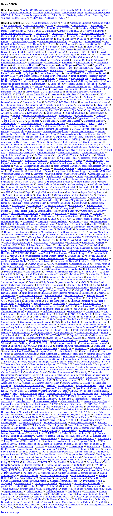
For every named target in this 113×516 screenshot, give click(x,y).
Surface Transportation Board (36, 15)
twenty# (59, 478)
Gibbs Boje (65, 483)
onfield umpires (29, 293)
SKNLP (23, 367)
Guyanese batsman (84, 115)
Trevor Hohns (95, 478)
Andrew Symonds (70, 383)
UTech (4, 346)
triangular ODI (45, 346)
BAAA (100, 216)
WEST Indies (68, 28)
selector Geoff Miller (70, 401)
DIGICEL (81, 38)
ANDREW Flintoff (46, 152)
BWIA (84, 412)
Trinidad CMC (95, 36)
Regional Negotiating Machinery (40, 398)
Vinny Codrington (22, 406)
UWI (75, 412)
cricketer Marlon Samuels (87, 443)
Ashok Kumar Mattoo (33, 142)
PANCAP (105, 327)
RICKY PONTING (92, 303)
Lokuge (15, 343)
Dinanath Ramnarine (34, 25)
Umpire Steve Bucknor (96, 139)
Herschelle (36, 499)
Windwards (88, 97)
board (24, 10)
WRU (91, 123)
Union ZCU (78, 60)
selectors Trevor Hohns (61, 68)
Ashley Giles (105, 269)
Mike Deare (9, 121)
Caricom (101, 115)
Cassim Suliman (11, 396)
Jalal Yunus (6, 195)
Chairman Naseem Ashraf (16, 234)
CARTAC (101, 293)
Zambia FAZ (95, 197)
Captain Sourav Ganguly (75, 184)
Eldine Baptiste (8, 73)
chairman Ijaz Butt (35, 126)
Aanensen (24, 38)
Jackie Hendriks (79, 25)
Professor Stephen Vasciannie (98, 504)
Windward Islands (94, 160)
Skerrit (83, 449)
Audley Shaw (56, 192)
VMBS (22, 451)
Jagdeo (79, 279)
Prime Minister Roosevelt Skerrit (36, 245)
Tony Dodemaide (28, 298)
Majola (4, 144)
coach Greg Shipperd (73, 409)
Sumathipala (52, 277)
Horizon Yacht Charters (65, 189)
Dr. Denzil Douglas (67, 54)
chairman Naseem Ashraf (45, 401)
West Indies (72, 33)
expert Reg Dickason (66, 136)
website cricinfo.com (70, 457)
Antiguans (26, 383)
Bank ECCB (88, 242)
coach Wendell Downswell (43, 324)
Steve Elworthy (43, 195)
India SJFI (67, 488)
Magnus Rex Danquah (11, 404)
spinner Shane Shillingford (53, 250)
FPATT (55, 404)
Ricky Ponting (32, 248)
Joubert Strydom (96, 113)
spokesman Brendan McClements (60, 441)
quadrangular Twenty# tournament (26, 388)
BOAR (87, 10)
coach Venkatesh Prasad (30, 295)
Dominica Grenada (29, 475)
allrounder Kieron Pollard (13, 340)
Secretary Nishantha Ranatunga (33, 361)
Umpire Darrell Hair (47, 211)
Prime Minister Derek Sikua (54, 475)
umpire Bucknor (53, 118)
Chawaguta (29, 308)
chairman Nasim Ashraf (22, 285)
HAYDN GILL (8, 76)
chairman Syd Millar (37, 218)
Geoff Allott (72, 242)
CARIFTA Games (77, 123)
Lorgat (101, 123)
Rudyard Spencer (101, 436)
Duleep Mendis (25, 118)
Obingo (49, 287)
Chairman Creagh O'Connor (53, 391)
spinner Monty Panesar (65, 502)
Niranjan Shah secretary (22, 436)
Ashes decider (40, 226)
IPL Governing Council (88, 361)
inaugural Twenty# (64, 332)
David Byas (95, 287)
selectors (55, 94)
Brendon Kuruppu (80, 417)
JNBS (106, 406)
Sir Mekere (85, 502)
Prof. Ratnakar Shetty (55, 179)
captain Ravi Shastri (13, 491)
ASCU (32, 335)
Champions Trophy (43, 332)
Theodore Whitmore (52, 248)
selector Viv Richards (55, 123)
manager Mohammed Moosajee (65, 481)
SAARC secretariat (21, 332)
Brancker (69, 38)
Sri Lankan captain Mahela (87, 483)
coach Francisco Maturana (66, 166)
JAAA (77, 496)
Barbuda (60, 314)
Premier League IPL (80, 253)
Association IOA (97, 173)
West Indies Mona (12, 398)
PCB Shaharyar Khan (65, 150)
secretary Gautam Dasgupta (58, 465)
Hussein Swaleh (25, 457)
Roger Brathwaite (12, 25)
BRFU (103, 338)
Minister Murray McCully (21, 152)
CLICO (60, 287)
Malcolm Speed (8, 49)
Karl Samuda (24, 303)
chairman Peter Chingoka (30, 44)
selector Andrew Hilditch (36, 147)
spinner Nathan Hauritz (53, 454)
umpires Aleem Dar (10, 142)
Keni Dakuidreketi (18, 224)
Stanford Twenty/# (56, 52)
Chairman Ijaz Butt (32, 102)
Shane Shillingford (37, 340)
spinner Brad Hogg (13, 279)
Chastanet (87, 383)
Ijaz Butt (69, 176)
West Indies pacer (41, 139)
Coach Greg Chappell (70, 121)
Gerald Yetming (8, 298)
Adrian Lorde (61, 197)
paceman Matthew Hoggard (59, 388)
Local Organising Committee (65, 89)
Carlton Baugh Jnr (69, 211)
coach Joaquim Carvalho (77, 436)
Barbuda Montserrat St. (56, 301)
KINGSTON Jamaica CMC (34, 68)
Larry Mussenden (12, 441)
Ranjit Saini (80, 224)
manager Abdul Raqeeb (100, 232)
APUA (7, 192)
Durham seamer (100, 335)
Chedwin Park (48, 240)
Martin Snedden (22, 57)
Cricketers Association (11, 248)
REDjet (96, 187)
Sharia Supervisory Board (79, 15)
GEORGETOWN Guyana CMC (16, 128)
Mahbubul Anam (61, 139)
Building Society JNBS (46, 348)
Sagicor (105, 377)
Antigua (55, 99)
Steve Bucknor (69, 94)
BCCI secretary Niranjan (39, 97)
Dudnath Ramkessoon (42, 38)
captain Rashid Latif (82, 467)
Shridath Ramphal (32, 465)
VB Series (69, 306)
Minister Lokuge (84, 163)
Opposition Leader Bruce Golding (93, 118)
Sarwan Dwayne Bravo (36, 160)
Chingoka (55, 83)
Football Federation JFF (93, 33)
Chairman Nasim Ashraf (12, 218)
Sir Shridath (69, 187)
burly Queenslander (56, 377)
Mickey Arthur (22, 200)
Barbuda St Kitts (94, 205)
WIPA (50, 25)
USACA (76, 128)
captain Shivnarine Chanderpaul (16, 155)
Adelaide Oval (30, 473)
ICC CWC (28, 89)
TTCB (102, 28)
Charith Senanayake (92, 142)
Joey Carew (66, 49)
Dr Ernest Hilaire (87, 73)
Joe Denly (9, 507)
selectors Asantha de (35, 338)
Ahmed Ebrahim (89, 351)
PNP (101, 385)
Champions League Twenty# (73, 134)
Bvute (4, 110)
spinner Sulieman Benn (85, 181)
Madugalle (6, 189)
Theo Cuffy (77, 308)
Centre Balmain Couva (78, 425)
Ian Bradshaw (31, 454)
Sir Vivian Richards (99, 38)
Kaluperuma (25, 496)
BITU (21, 121)
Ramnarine (67, 62)
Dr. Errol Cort (103, 229)
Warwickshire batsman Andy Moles (83, 147)
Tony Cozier (83, 65)
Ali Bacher (63, 433)
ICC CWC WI (58, 57)
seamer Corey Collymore (13, 327)
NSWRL (42, 428)
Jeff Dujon (77, 139)
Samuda (79, 488)
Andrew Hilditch (12, 89)
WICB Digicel (50, 18)
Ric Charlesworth (91, 486)
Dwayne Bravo (65, 279)
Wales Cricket (86, 155)
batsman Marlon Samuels (44, 232)
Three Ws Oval (8, 295)
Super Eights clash (95, 295)
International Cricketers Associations (73, 346)
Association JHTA (9, 383)
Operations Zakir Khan (50, 306)
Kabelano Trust (65, 385)
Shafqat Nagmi (39, 234)
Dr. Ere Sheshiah (71, 322)
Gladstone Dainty (12, 147)
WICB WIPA (36, 18)
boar (41, 10)
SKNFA (16, 115)
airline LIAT (17, 52)
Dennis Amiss (10, 420)
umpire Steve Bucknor (76, 91)
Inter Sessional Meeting (88, 306)
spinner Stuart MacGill (93, 428)
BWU (57, 322)
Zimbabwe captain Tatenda (50, 436)
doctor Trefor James (43, 229)
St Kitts (27, 229)
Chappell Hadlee (61, 330)
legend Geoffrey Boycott (92, 192)
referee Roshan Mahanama (65, 293)
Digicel (102, 73)
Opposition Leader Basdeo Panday (65, 269)
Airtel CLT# (95, 224)
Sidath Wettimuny (42, 502)
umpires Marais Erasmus (87, 218)
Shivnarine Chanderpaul (82, 131)
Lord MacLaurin (33, 271)
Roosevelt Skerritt (32, 441)
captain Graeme (21, 181)
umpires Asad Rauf (21, 226)
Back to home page (10, 512)
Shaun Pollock (18, 346)
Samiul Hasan (93, 446)
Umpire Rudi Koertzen (91, 396)
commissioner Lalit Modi (13, 208)
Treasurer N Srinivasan (15, 364)
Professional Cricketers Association (80, 83)
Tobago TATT (7, 470)
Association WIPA (87, 28)
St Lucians (90, 269)
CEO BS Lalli (33, 266)
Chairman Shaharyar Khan (83, 301)
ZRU (32, 428)
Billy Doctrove (8, 504)
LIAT (100, 94)
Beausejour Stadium (10, 430)
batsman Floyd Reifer (64, 168)
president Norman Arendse (30, 176)
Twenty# (20, 97)
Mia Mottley (57, 147)
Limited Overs (80, 203)
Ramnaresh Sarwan (57, 126)
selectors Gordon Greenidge (46, 200)
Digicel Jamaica (21, 232)
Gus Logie (50, 31)
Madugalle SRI (82, 290)
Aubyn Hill (6, 483)
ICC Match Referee (20, 139)
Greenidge (43, 221)
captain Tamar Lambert (86, 49)
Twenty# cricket (35, 263)
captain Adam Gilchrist (61, 451)
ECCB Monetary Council (91, 324)
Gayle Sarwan (26, 380)
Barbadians (62, 263)
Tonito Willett (89, 457)
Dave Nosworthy (49, 438)
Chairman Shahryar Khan (47, 383)
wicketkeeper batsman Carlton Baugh (28, 203)
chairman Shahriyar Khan (24, 41)
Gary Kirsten (10, 459)
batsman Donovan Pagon (78, 86)
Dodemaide (54, 409)
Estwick (105, 189)
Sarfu (3, 258)
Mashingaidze (103, 454)
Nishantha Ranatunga (60, 203)
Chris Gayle (85, 54)
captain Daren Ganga (87, 44)
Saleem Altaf (93, 409)
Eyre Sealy (75, 221)
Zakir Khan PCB (35, 491)
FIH (15, 393)
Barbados (84, 213)
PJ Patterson (33, 121)
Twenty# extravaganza (72, 277)
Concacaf (50, 279)
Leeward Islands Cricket (48, 184)
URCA (31, 346)
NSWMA (66, 338)
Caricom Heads (41, 57)
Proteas (73, 213)
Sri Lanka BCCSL (84, 68)
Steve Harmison (30, 462)
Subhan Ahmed (49, 216)
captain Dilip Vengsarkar (16, 369)
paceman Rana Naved (11, 454)
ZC (17, 274)
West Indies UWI (38, 60)
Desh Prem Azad (41, 412)
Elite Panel (47, 314)
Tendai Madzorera (29, 438)
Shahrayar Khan (8, 367)
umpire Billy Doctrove (73, 404)
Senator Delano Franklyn (21, 99)
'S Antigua (76, 41)
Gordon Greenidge (84, 229)
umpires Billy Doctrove (12, 126)
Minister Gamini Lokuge (58, 181)
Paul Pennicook (23, 502)
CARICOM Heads (35, 52)
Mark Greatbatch (102, 54)
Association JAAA (80, 263)
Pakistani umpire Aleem (90, 430)
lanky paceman (54, 113)
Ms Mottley (24, 412)
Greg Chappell (61, 171)
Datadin (46, 168)
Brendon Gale (60, 406)
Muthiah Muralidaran (98, 330)
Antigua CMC (47, 54)
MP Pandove (29, 150)
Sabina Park (7, 97)
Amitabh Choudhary (67, 473)
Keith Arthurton (87, 94)
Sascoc (69, 361)
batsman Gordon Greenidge (14, 324)
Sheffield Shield (64, 229)
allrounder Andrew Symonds (42, 364)
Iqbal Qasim (79, 330)
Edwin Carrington (102, 86)
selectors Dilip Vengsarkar (37, 166)
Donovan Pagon (75, 256)
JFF (64, 99)
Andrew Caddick (23, 483)
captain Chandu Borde (69, 319)
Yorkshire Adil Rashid (14, 277)
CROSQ (78, 465)
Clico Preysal (63, 467)
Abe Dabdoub (76, 406)
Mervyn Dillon (17, 256)
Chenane (52, 420)
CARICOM (50, 102)
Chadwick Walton (33, 301)
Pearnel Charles (42, 406)
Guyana (5, 306)
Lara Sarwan (20, 60)
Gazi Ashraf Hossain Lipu (93, 380)
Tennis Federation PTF (40, 197)
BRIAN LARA (66, 240)
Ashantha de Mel (93, 41)
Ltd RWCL (9, 361)
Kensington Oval (35, 113)
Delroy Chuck (28, 343)
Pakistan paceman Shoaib (65, 343)
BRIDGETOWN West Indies (15, 81)
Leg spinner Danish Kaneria (80, 454)
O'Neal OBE (100, 502)
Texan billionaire (79, 76)
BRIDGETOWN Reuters (24, 306)
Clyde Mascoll (32, 168)
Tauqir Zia (65, 438)
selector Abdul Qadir (40, 189)
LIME (94, 340)
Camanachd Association (48, 356)
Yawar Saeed (57, 242)
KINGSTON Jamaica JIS (82, 422)
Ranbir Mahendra (53, 295)
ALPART (103, 261)
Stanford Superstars (48, 49)
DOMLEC (9, 457)
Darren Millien (8, 28)
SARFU (106, 277)
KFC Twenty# (104, 438)
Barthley (18, 192)
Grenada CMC (23, 401)
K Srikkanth (28, 221)
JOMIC (50, 263)
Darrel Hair (6, 168)
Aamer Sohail (96, 134)
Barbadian (100, 234)
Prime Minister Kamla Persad (58, 507)
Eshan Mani (47, 375)
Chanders (32, 391)
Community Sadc (65, 494)
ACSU (21, 171)
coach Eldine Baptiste (31, 123)
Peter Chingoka (66, 65)
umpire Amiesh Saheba (49, 308)
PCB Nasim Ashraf (68, 102)
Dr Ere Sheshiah (58, 462)
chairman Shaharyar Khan (99, 353)
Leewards (38, 173)
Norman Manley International (32, 319)
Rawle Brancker (66, 44)
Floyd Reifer (38, 81)
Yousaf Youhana (26, 449)
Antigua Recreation (71, 470)
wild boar (5, 18)
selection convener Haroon (93, 343)
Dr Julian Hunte (51, 28)
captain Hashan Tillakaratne (39, 136)
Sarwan (38, 86)
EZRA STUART (47, 335)
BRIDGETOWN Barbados (51, 258)
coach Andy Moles (75, 70)
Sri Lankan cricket (27, 504)
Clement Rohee (8, 422)
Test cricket (74, 303)
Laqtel (4, 160)
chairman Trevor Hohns (36, 94)
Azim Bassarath (19, 54)
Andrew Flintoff (36, 433)
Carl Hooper (7, 269)
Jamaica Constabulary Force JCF (43, 110)
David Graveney (92, 99)
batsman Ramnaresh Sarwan (94, 102)
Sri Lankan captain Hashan (63, 340)
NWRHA (99, 465)
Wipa (11, 176)
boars (47, 10)
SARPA (26, 240)
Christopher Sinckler (94, 121)
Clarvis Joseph (32, 91)
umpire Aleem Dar (56, 446)
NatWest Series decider (22, 184)
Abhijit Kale (57, 361)
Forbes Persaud (50, 46)
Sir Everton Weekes (10, 240)
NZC (38, 28)
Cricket (16, 229)
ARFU (34, 470)
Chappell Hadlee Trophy (39, 171)
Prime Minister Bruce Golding (53, 41)
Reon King (58, 285)
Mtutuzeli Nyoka (30, 417)
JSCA (39, 279)
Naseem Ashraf (93, 311)
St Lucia (51, 81)
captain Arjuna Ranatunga (78, 248)
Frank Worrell (64, 224)
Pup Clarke (106, 393)
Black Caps (18, 113)
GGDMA (83, 340)
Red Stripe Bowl (32, 46)
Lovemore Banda (76, 245)
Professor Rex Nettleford (59, 393)
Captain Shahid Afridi (11, 372)
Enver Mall (51, 237)
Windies (5, 115)
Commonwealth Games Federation (70, 261)
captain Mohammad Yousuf (61, 459)
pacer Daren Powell (68, 81)
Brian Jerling (43, 285)
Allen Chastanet (95, 70)
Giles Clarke (15, 301)
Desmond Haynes (50, 417)
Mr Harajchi (18, 131)
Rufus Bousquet (39, 83)
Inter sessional (85, 234)
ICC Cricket (61, 213)
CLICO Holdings (65, 105)
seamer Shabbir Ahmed (97, 176)
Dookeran (33, 282)
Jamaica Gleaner (59, 221)
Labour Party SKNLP (68, 351)
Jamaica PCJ (87, 195)
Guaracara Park (21, 414)
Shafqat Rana (45, 478)
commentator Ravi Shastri (16, 351)
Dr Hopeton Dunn (24, 195)
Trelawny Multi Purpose (61, 163)
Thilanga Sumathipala (74, 113)
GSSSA (43, 504)
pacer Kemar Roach (67, 282)
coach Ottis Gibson (74, 295)
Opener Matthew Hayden (66, 195)
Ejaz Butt (63, 78)
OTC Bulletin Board (10, 15)
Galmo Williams (79, 433)
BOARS (78, 10)
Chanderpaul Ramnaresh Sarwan (35, 322)
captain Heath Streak (86, 385)
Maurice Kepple (33, 179)
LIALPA (50, 144)
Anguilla (16, 465)
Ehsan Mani (42, 89)
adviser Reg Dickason (99, 274)
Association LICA (99, 258)
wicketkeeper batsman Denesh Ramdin (45, 256)
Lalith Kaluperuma (96, 60)
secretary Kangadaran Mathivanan (39, 115)
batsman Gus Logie (66, 375)
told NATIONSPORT (78, 258)
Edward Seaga (49, 121)
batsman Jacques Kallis (72, 353)
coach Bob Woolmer (77, 287)
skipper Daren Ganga (21, 86)
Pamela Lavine (26, 377)
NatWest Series (76, 446)
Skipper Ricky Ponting (30, 422)
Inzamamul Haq (25, 446)
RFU (83, 232)
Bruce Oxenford (82, 208)
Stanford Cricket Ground (34, 70)
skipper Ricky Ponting (55, 205)
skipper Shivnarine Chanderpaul (16, 348)
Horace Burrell (17, 110)
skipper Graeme (8, 380)
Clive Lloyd (16, 78)
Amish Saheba (69, 430)
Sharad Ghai (94, 245)
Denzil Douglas (40, 316)
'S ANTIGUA (65, 218)
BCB (25, 134)
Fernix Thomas (41, 242)
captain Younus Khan (99, 369)
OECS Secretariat (92, 319)
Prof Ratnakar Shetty (84, 499)
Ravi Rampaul (61, 253)
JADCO (42, 486)
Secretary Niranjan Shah (95, 401)
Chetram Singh (8, 36)
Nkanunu (97, 213)
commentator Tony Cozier (86, 226)
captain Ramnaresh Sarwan (33, 163)
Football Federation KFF (13, 263)
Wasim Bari (89, 491)
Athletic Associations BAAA (96, 470)
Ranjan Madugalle (79, 78)
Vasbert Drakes (17, 391)
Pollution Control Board (20, 12)
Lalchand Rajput (39, 369)
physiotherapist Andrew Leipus (29, 385)
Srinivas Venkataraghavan (55, 131)
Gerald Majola (35, 62)
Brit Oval (64, 486)
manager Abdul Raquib (35, 481)
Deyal (28, 192)
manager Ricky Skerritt (12, 31)
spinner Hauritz (16, 187)
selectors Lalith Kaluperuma (47, 496)
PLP (36, 240)
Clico (66, 308)
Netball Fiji (93, 144)
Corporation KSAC (78, 52)
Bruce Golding (94, 46)
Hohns (7, 232)
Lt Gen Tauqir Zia (18, 499)
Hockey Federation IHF (23, 211)
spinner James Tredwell (34, 409)
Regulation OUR (41, 303)
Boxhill (76, 486)
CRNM (11, 171)
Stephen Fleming (9, 123)
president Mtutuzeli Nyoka (13, 261)
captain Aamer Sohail (46, 457)
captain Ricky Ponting (11, 338)
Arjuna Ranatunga (47, 298)
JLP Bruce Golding (54, 86)
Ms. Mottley (103, 240)
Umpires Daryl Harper (14, 330)
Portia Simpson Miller (93, 128)
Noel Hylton (102, 451)
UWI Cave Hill (36, 277)
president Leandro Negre (42, 367)
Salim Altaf (16, 160)
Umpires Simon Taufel (39, 330)
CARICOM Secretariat (96, 237)
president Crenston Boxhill (62, 234)
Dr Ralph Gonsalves (52, 91)
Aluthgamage (16, 179)
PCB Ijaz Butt (56, 70)
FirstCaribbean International (24, 250)
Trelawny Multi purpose (37, 404)
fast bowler (84, 187)
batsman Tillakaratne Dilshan (58, 443)
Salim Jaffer (41, 158)
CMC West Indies (52, 187)
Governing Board (101, 15)
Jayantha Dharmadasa (93, 89)
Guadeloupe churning (75, 173)
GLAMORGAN (104, 171)
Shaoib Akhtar (101, 250)
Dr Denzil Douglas (13, 271)
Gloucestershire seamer (91, 420)
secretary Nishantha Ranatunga (18, 356)
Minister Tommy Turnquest (93, 266)
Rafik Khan (88, 216)
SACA (83, 282)
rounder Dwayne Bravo (71, 298)
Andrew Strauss (8, 237)
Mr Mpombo (90, 338)
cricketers (60, 245)
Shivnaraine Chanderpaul (13, 282)
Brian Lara (15, 46)
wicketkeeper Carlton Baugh (70, 144)
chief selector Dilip (85, 240)
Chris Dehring (67, 46)
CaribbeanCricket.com (79, 57)
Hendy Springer (26, 73)
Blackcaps (92, 459)
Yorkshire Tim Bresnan (54, 311)
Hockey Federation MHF (23, 359)
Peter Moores (65, 115)
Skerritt (72, 316)
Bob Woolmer (93, 406)
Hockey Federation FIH (92, 81)
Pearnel (100, 242)
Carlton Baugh (76, 205)
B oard (62, 10)
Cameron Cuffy (103, 68)
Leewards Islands (67, 107)
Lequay (4, 41)
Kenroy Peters (36, 237)
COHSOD (34, 451)
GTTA (67, 496)
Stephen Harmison (49, 353)
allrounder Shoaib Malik (78, 285)
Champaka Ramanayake (31, 287)
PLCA (53, 319)
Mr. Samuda (105, 457)
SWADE (5, 393)
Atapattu (86, 414)
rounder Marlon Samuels (13, 62)
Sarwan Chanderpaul (11, 481)
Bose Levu (23, 470)
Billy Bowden (47, 282)
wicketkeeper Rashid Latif (32, 459)
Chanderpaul (87, 211)
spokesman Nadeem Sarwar (95, 166)
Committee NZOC (21, 425)
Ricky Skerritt (39, 36)
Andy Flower (33, 131)
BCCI (93, 52)
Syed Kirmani (82, 388)
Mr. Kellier (44, 343)
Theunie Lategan (103, 314)
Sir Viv (79, 176)
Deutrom (15, 478)
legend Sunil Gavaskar (89, 150)
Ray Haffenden (86, 136)
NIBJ (73, 420)
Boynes (86, 359)
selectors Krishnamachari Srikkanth (61, 271)
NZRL (23, 237)
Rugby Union (29, 258)
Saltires (15, 409)
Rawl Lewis (72, 192)
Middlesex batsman (55, 491)
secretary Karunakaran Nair (17, 242)
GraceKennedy (75, 311)
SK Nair (106, 361)
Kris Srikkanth (48, 473)
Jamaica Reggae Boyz (82, 171)
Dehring (5, 131)
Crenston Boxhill (42, 253)
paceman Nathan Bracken (82, 126)
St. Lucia (21, 335)
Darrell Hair (28, 396)
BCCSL (34, 54)
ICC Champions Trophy (12, 105)
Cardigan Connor (85, 105)
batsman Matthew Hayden (66, 414)
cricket (79, 160)
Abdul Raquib (75, 377)
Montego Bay (92, 277)
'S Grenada (95, 449)
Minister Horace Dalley (89, 356)
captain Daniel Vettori (66, 155)
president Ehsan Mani (11, 486)
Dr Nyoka (50, 44)
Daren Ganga (44, 208)
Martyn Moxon (26, 107)
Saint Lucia (65, 499)
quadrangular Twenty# (28, 375)
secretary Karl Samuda (12, 136)
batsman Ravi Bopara (84, 438)
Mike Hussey (50, 499)
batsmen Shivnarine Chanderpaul (37, 467)
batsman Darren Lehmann (13, 433)
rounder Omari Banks (35, 372)
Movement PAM (44, 380)
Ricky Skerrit (86, 316)
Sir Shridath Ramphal (29, 76)
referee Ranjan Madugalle (67, 97)
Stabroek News (31, 430)
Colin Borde (22, 269)
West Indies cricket (101, 23)
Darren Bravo (10, 438)
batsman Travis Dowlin (46, 483)
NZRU (81, 459)
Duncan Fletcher (54, 173)
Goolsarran (6, 200)
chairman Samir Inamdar (89, 168)
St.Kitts (40, 377)
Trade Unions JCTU (75, 274)
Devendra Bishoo (61, 412)
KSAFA (63, 420)
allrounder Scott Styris (80, 250)
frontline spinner (9, 216)
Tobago (53, 486)
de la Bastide (29, 478)
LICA (53, 218)
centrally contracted (41, 414)
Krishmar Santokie (101, 417)
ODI (44, 451)
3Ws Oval (69, 118)
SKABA (71, 314)
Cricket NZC (62, 25)
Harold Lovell (7, 253)
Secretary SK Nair (94, 256)
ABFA (39, 118)
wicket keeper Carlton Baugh (94, 391)
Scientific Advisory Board (97, 12)
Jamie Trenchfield (49, 470)
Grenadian (30, 486)
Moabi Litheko (99, 78)
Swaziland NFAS (9, 245)
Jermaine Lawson (71, 359)
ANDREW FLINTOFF (65, 396)
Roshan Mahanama (76, 369)
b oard (70, 10)
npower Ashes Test (89, 441)
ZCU (59, 38)
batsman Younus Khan (71, 237)
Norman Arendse (67, 324)
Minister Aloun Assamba (61, 372)
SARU (18, 168)
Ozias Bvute (17, 144)
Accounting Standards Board (46, 12)
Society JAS (87, 293)
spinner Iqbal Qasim (29, 314)
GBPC (108, 396)
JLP (86, 221)
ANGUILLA (33, 311)
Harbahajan (66, 348)
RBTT (24, 197)
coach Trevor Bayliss (89, 375)
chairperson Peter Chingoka (40, 105)
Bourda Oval (10, 316)
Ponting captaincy (50, 430)
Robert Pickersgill (84, 62)
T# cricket (24, 316)
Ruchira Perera (94, 462)
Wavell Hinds (34, 205)
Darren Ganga (52, 62)
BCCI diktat (37, 181)
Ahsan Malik (92, 377)
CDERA (106, 144)
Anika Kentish (76, 462)
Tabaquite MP (44, 396)
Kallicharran (75, 99)
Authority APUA (34, 144)
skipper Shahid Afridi (61, 290)
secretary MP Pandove (87, 332)
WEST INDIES (34, 31)
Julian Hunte (97, 25)
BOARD (33, 10)
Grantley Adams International (42, 327)
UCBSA (18, 91)
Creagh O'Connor (92, 110)
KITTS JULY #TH (90, 271)
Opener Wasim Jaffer (83, 364)
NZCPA (5, 332)
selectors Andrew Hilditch (24, 65)
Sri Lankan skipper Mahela (81, 179)
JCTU (14, 68)
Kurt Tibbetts (20, 428)
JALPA (77, 338)
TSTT (18, 94)
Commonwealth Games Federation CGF (79, 327)
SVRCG (40, 446)
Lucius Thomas (78, 197)
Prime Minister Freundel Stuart (40, 78)
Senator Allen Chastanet (25, 353)
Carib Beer (24, 36)
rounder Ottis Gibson (60, 226)
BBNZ (50, 494)
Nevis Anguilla (51, 488)
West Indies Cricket (79, 23)
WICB (62, 18)
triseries (47, 266)
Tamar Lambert (8, 107)
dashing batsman (89, 473)
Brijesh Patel (70, 449)
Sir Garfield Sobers (89, 189)
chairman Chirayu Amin (55, 422)
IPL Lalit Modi (16, 266)
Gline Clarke (59, 303)
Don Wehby (81, 372)
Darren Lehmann (12, 473)
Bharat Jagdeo (8, 319)
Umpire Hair (40, 192)
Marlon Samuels (12, 70)
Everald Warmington (76, 478)
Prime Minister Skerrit (29, 443)
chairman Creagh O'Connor (17, 173)
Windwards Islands (68, 158)
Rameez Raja (74, 504)
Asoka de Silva (8, 496)
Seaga (96, 285)
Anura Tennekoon (66, 367)
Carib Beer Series (57, 36)
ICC (81, 107)
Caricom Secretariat (46, 107)
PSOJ (3, 179)
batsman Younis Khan (30, 488)
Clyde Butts (102, 105)
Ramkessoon (42, 99)
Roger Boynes (8, 118)
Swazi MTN (81, 348)
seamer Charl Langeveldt (32, 393)
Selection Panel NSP (96, 107)
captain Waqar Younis (52, 274)
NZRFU (5, 409)
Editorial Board (19, 18)
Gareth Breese (57, 369)
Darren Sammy (38, 269)
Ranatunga (46, 213)
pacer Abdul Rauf (30, 274)
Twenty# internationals (66, 380)
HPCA (73, 391)
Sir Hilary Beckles (68, 232)
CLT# (92, 261)
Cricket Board (58, 15)
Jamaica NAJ (92, 279)
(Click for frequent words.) (44, 23)
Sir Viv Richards (27, 49)
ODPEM (15, 462)
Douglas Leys (74, 491)
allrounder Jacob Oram (93, 152)
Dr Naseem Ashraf (43, 155)
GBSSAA (45, 293)
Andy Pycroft (85, 314)
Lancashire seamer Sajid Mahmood (51, 128)
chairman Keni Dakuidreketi (24, 213)
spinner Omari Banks (40, 261)
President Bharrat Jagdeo (49, 73)
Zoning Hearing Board (72, 12)
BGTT (44, 462)
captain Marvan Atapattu (86, 393)
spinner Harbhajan (83, 451)
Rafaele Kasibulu (94, 488)
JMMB (51, 433)
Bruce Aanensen (77, 36)
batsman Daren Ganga (48, 359)
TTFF (53, 158)
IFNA (31, 208)
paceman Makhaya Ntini (49, 449)
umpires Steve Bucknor (66, 266)
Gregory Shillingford (93, 31)
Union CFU (70, 73)
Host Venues (69, 356)
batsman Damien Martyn (28, 507)
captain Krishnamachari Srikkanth (94, 367)
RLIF (80, 46)
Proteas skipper (58, 316)
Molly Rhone (21, 189)
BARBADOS (24, 253)
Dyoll (109, 488)
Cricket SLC (57, 33)
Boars (54, 10)
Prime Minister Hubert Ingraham (48, 425)
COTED (29, 279)
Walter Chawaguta (62, 208)
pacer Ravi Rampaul (37, 290)
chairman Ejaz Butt (72, 110)
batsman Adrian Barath (101, 348)
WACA (98, 467)
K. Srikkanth (65, 398)
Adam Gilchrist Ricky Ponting (64, 428)
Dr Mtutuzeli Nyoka (92, 481)
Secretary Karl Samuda (61, 160)
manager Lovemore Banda (43, 134)
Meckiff (51, 385)
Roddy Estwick (53, 176)
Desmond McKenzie (69, 216)
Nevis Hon (16, 308)
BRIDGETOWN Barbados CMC (16, 33)
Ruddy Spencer (101, 346)
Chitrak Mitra (102, 316)
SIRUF (65, 417)
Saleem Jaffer (18, 205)
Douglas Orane (28, 420)
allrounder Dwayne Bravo (55, 76)
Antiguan (100, 364)
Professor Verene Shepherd (93, 158)
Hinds (88, 465)
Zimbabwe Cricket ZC (68, 31)
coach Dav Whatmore (33, 494)
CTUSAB (64, 364)
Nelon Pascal (53, 142)
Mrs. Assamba (33, 187)
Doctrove (91, 308)
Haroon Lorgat (57, 504)
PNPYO (8, 57)
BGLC (42, 420)
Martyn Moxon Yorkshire (83, 475)
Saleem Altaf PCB (9, 467)
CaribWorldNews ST (59, 60)
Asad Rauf (53, 338)
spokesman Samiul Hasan (42, 224)
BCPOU (62, 335)
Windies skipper (48, 65)
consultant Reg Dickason (94, 322)
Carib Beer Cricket (29, 216)
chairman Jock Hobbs (68, 152)
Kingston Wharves (102, 359)
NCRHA (18, 166)
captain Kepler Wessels (43, 351)
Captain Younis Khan (80, 335)
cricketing (14, 258)
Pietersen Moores (71, 142)
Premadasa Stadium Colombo (91, 494)
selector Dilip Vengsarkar (74, 200)
